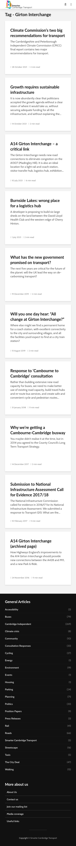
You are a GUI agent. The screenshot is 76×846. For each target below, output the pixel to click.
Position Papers (13, 711)
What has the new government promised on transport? (37, 260)
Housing (9, 682)
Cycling (9, 653)
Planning (9, 696)
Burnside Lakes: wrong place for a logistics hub (35, 203)
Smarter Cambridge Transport (21, 740)
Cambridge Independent (18, 624)
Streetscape (11, 747)
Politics (9, 704)
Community (11, 638)
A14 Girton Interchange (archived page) (30, 544)
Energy (8, 660)
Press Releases (13, 718)
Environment (12, 667)
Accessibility (11, 609)
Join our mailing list (17, 806)
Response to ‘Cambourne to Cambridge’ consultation (34, 373)
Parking (9, 689)
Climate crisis (12, 631)
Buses (8, 616)
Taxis (7, 754)
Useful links (13, 821)
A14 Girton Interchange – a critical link (34, 146)
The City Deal (12, 762)
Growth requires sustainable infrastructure (34, 90)
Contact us (12, 799)
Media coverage (15, 814)
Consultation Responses (18, 645)
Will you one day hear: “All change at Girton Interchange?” (37, 317)
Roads (8, 733)
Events (8, 674)
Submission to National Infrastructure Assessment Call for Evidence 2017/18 (37, 489)
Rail (7, 725)
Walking (9, 769)
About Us (12, 792)
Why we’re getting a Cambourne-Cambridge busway (37, 430)
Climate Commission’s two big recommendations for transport (37, 33)
